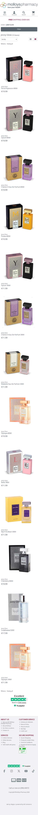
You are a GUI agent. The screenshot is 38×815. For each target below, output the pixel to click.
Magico (13, 804)
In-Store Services (6, 738)
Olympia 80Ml (6, 433)
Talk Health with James (8, 745)
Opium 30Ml (5, 285)
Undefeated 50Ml (7, 630)
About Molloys (6, 726)
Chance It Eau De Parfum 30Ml (12, 335)
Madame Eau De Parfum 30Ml (12, 384)
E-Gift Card (23, 731)
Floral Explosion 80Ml (9, 88)
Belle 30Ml (5, 482)
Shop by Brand (24, 727)
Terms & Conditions (25, 742)
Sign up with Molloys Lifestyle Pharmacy (7, 722)
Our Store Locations (7, 728)
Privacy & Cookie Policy (26, 740)
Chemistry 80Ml (7, 581)
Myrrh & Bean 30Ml (8, 532)
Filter (19, 29)
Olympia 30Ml (6, 679)
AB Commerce (27, 804)
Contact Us (5, 730)
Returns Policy (24, 724)
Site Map (22, 729)
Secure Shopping (25, 738)
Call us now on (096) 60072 (19, 788)
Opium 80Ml (5, 138)
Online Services (6, 740)
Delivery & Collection (26, 722)
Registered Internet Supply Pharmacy (27, 745)
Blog (3, 742)
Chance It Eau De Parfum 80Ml (12, 187)
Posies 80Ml (5, 236)
